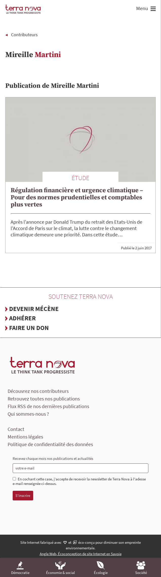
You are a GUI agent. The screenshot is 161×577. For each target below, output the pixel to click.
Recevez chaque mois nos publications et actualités (53, 458)
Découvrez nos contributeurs (38, 391)
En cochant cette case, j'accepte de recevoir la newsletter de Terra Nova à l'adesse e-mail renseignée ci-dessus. (79, 481)
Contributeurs (24, 35)
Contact (16, 429)
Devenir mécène (34, 309)
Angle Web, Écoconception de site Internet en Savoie (81, 553)
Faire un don (29, 328)
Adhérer (22, 318)
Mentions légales (25, 436)
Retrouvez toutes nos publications (44, 398)
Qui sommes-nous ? (28, 414)
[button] (152, 9)
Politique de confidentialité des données (50, 444)
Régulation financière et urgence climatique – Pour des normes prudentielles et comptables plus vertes (77, 197)
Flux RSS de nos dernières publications (48, 406)
